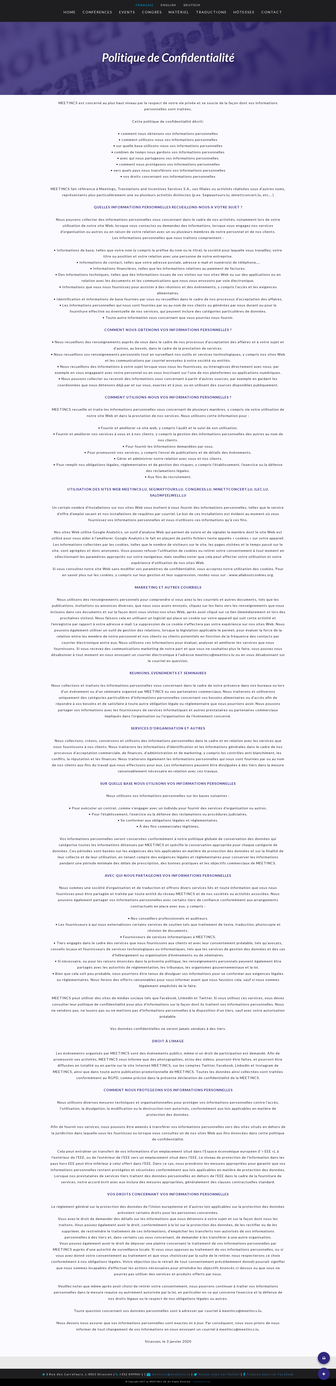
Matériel (179, 12)
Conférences (97, 12)
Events (127, 12)
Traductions (211, 12)
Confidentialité (202, 1381)
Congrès (152, 12)
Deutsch (192, 5)
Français (144, 5)
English (168, 5)
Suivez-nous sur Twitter (219, 1374)
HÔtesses (244, 12)
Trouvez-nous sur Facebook (270, 1374)
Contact (271, 12)
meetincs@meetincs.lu (171, 1374)
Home (70, 12)
